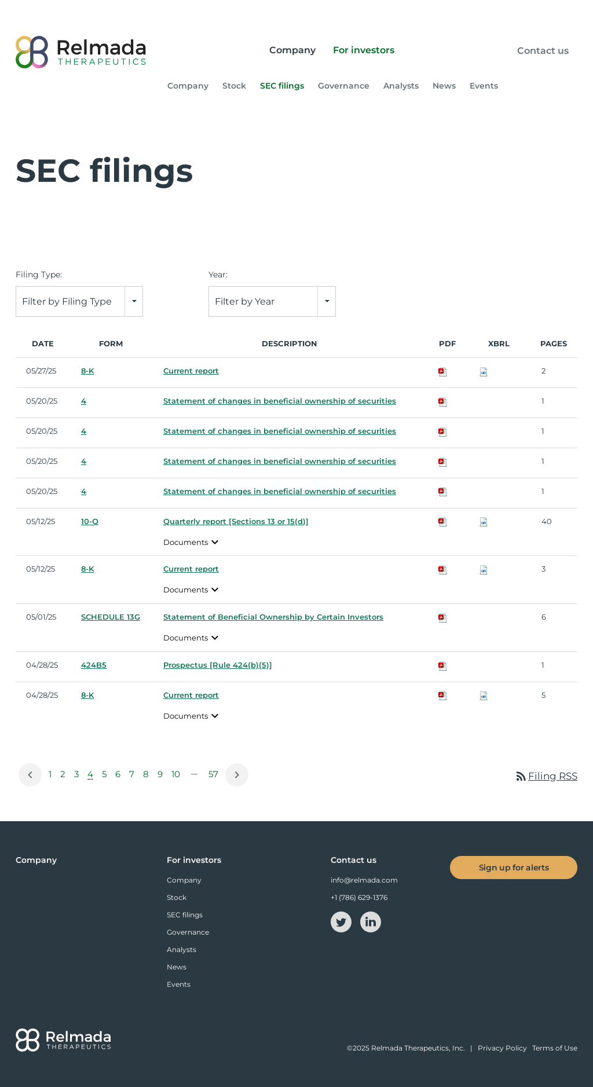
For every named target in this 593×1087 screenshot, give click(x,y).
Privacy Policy (502, 1048)
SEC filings (282, 86)
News (444, 86)
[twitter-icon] (342, 921)
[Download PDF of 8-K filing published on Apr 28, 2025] (443, 695)
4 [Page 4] (92, 776)
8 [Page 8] (147, 776)
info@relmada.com (364, 880)
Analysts (401, 86)
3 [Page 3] (78, 776)
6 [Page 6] (120, 776)
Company (292, 50)
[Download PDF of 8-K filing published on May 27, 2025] (443, 371)
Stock (234, 86)
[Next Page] (236, 774)
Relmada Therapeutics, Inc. (418, 1048)
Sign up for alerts (514, 867)
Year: (218, 275)
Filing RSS (545, 776)
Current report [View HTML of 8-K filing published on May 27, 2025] (191, 371)
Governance (343, 86)
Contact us (543, 51)
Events (484, 86)
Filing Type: (39, 275)
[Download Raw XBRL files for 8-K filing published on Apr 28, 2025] (483, 695)
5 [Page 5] (106, 776)
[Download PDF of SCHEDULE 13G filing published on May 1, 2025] (443, 617)
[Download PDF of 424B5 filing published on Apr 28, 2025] (443, 665)
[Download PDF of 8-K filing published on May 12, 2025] (443, 569)
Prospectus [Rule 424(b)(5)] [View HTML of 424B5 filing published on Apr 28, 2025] (217, 665)
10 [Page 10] (178, 776)
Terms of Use (554, 1048)
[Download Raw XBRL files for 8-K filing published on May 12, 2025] (483, 569)
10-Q (89, 521)
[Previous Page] (30, 774)
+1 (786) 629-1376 (359, 897)
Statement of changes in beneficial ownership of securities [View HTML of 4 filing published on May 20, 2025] (279, 401)
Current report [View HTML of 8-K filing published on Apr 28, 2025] (191, 695)
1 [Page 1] (52, 776)
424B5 (94, 665)
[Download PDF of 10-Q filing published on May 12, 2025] (443, 521)
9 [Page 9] (162, 776)
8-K (87, 371)
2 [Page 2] (65, 776)
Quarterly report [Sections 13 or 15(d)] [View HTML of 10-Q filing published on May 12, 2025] (236, 521)
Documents (192, 542)
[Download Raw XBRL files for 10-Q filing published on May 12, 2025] (483, 521)
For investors (363, 50)
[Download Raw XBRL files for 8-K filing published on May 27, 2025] (483, 371)
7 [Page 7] (134, 776)
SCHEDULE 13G (110, 617)
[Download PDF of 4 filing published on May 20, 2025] (443, 401)
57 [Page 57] (215, 776)
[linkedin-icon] (370, 921)
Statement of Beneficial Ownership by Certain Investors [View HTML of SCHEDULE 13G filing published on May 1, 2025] (273, 617)
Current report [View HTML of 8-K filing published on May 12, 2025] (191, 569)
